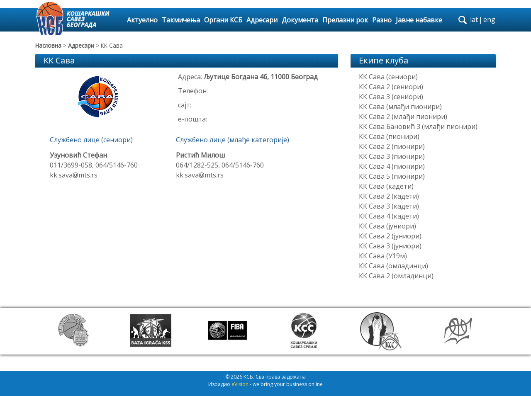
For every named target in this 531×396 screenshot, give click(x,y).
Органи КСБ (223, 19)
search (462, 20)
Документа (300, 19)
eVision (240, 384)
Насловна (48, 45)
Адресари (262, 19)
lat (474, 19)
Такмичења (181, 19)
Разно (382, 19)
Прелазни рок (345, 19)
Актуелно (142, 19)
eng (489, 19)
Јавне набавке (419, 19)
